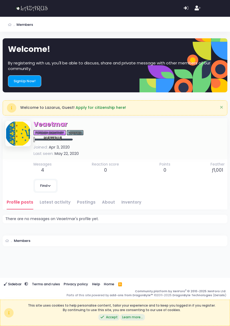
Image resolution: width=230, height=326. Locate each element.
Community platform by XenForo (180, 291)
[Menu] (7, 8)
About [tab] (108, 202)
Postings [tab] (86, 202)
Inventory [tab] (131, 202)
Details (219, 295)
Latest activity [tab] (55, 202)
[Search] (220, 8)
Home (109, 284)
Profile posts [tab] (20, 202)
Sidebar (13, 284)
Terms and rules (46, 284)
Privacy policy (76, 284)
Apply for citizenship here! (101, 107)
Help (96, 284)
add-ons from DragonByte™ (131, 295)
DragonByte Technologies (192, 295)
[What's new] (209, 8)
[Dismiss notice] (221, 108)
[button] (26, 284)
